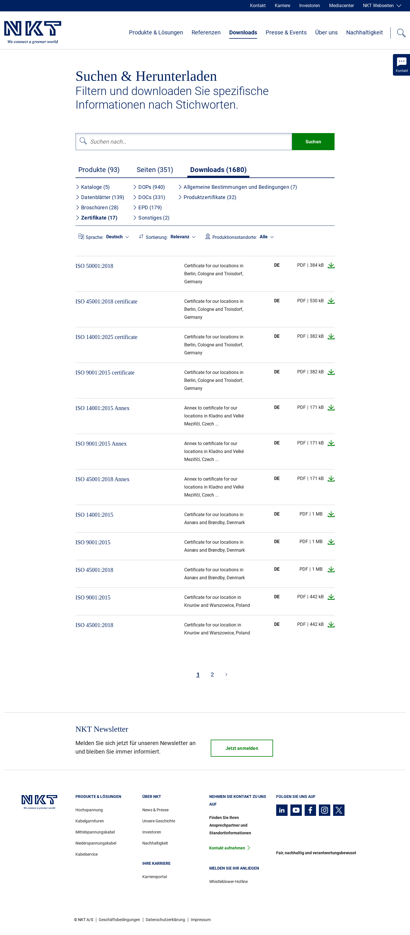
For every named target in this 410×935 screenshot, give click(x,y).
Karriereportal (154, 876)
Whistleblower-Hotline (228, 881)
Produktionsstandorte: (234, 237)
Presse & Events (286, 32)
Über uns (326, 32)
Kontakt (258, 5)
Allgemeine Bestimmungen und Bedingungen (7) (237, 187)
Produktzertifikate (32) (207, 197)
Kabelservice (86, 854)
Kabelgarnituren (89, 821)
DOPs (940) (149, 187)
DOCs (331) (149, 197)
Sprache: (94, 237)
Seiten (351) (155, 170)
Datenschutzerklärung (165, 919)
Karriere (282, 5)
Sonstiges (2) (151, 218)
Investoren (309, 5)
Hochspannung (89, 810)
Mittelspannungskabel (95, 832)
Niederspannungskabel (95, 843)
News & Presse (155, 810)
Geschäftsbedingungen (119, 919)
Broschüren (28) (97, 207)
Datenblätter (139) (99, 197)
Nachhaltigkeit (364, 32)
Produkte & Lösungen (156, 32)
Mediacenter (341, 5)
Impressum (201, 919)
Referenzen (206, 32)
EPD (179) (147, 207)
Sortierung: (157, 237)
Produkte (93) (99, 170)
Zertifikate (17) (96, 218)
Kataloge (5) (92, 187)
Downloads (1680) (218, 170)
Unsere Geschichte (158, 821)
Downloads (243, 32)
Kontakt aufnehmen (227, 848)
